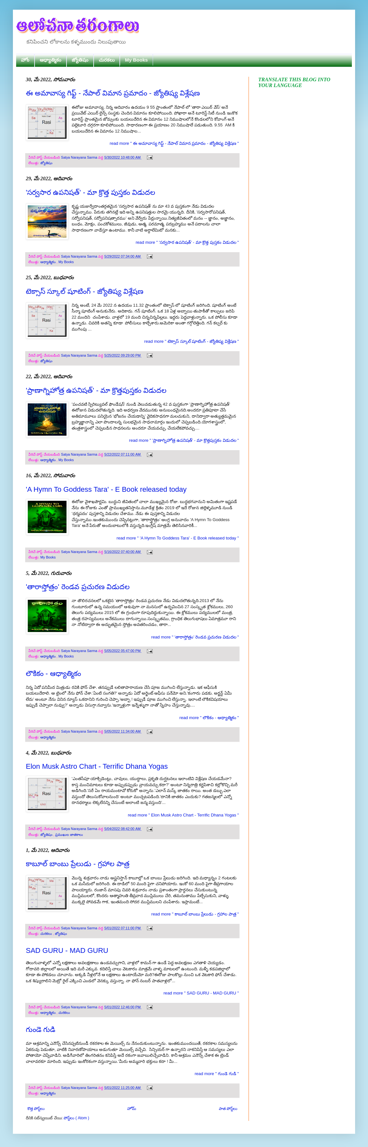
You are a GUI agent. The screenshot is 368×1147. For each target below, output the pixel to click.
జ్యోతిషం (80, 60)
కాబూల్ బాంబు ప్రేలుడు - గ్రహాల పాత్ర (77, 864)
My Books (136, 60)
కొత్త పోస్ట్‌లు (36, 1108)
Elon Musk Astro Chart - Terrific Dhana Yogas (97, 766)
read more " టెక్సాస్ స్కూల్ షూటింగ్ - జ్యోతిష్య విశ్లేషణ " (191, 341)
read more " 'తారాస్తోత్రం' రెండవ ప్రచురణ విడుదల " (195, 637)
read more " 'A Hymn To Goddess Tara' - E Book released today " (178, 538)
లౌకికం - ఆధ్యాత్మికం (53, 673)
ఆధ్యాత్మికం (50, 60)
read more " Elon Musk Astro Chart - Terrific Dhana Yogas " (183, 815)
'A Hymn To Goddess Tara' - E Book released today (106, 489)
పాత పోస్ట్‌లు (228, 1108)
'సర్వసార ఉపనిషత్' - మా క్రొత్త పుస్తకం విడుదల (90, 192)
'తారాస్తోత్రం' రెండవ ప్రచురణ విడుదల (78, 587)
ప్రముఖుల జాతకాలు (69, 834)
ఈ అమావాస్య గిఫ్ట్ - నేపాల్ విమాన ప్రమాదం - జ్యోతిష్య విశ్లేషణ (113, 93)
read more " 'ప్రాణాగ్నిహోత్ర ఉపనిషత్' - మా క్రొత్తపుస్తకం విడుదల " (184, 440)
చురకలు (107, 60)
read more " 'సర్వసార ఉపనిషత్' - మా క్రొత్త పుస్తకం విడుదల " (187, 242)
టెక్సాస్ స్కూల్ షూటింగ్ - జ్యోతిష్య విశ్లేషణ (84, 291)
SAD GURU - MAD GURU (67, 950)
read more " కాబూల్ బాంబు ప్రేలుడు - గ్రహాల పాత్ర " (195, 914)
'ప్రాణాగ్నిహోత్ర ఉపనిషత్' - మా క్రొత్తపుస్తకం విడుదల (96, 390)
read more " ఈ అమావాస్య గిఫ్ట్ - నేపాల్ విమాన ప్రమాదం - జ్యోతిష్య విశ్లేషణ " (174, 143)
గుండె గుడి (40, 1029)
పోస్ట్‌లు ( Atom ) (76, 1118)
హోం (25, 60)
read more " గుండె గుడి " (217, 1073)
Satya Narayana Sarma (79, 157)
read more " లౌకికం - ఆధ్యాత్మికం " (209, 717)
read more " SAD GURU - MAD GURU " (201, 993)
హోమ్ (131, 1108)
